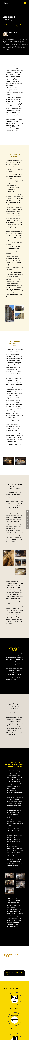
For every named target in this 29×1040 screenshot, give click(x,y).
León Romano (14, 1008)
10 (27, 527)
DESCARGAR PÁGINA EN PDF (14, 973)
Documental (14, 1029)
